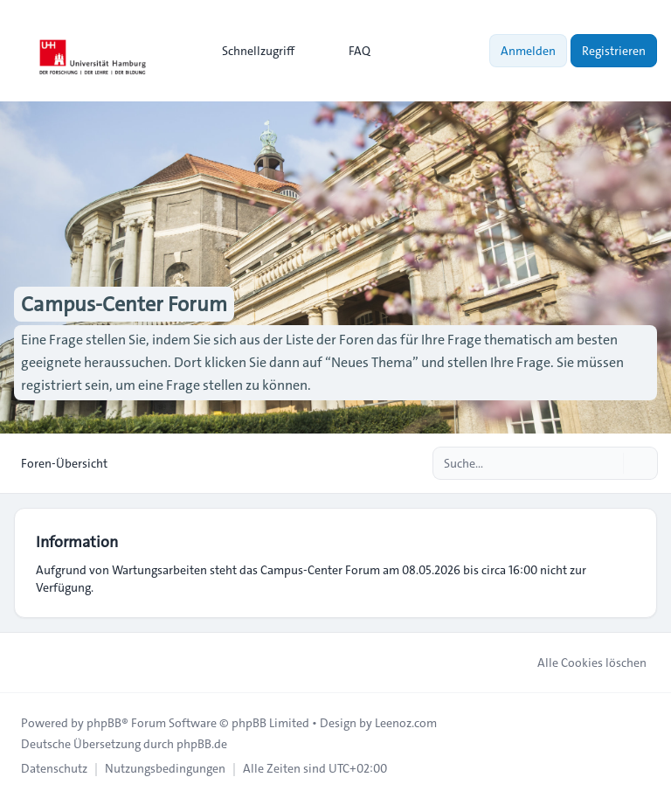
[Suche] (608, 463)
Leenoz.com (406, 723)
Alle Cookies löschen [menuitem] (581, 662)
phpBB (103, 723)
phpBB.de (201, 744)
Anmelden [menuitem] (528, 50)
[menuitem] (250, 50)
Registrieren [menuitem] (614, 50)
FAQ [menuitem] (348, 50)
